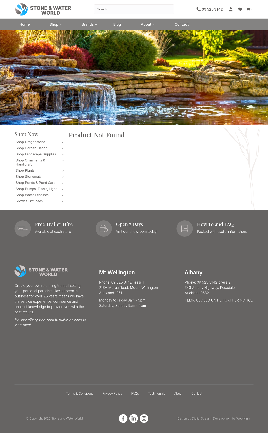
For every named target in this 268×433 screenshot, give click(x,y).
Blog (117, 24)
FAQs (135, 393)
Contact (182, 24)
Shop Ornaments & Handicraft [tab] (30, 162)
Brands (88, 24)
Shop (54, 24)
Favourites (240, 9)
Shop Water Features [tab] (32, 195)
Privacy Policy (112, 393)
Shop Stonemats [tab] (28, 177)
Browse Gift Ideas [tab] (29, 201)
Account (231, 9)
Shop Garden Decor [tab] (31, 148)
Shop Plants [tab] (25, 170)
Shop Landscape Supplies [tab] (36, 154)
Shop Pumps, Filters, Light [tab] (36, 189)
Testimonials (156, 393)
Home (25, 24)
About (146, 24)
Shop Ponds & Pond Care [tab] (35, 183)
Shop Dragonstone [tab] (30, 142)
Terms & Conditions (79, 393)
